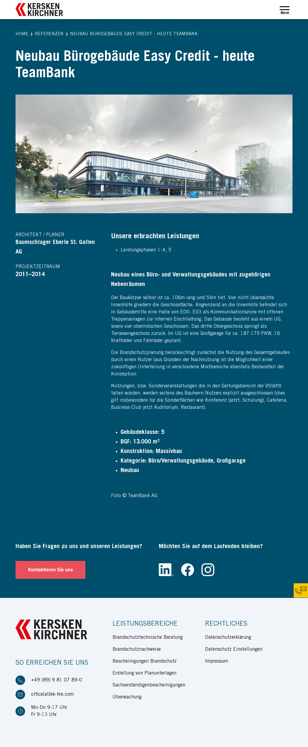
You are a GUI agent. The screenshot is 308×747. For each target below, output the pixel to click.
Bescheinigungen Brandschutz (145, 661)
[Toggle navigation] (284, 9)
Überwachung (127, 697)
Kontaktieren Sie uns (50, 570)
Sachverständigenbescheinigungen (149, 685)
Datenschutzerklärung (228, 637)
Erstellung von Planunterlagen (144, 673)
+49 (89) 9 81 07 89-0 (56, 680)
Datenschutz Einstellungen (233, 649)
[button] (22, 34)
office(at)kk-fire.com (52, 694)
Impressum (216, 661)
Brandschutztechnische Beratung (148, 637)
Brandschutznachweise (137, 649)
